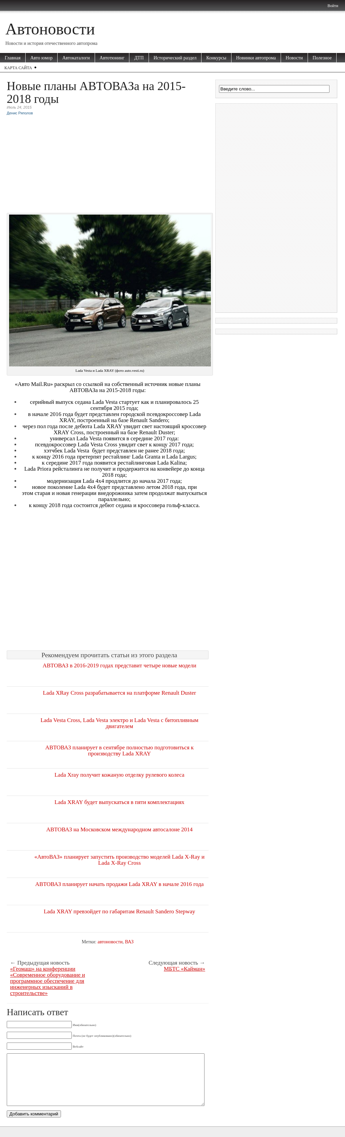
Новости (294, 57)
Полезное (322, 57)
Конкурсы (216, 57)
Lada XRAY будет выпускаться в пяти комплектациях (119, 802)
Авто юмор (41, 57)
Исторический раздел (175, 57)
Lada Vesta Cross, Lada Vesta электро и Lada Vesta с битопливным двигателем (119, 723)
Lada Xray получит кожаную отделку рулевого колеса (120, 775)
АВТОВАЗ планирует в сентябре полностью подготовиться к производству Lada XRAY (119, 750)
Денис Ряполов (20, 113)
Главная (13, 57)
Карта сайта (18, 67)
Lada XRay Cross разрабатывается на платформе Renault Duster (119, 693)
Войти (332, 5)
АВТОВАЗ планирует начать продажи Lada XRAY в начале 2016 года (119, 884)
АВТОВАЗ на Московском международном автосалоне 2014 (119, 829)
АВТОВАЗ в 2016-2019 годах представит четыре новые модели (119, 665)
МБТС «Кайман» (184, 969)
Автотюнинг (112, 57)
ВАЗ (129, 941)
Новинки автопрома (256, 57)
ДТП (139, 57)
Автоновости (50, 29)
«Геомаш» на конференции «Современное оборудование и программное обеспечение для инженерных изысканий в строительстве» (47, 981)
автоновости (109, 941)
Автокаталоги (76, 57)
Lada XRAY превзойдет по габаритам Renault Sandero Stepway (119, 911)
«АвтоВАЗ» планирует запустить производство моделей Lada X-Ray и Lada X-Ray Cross (119, 860)
